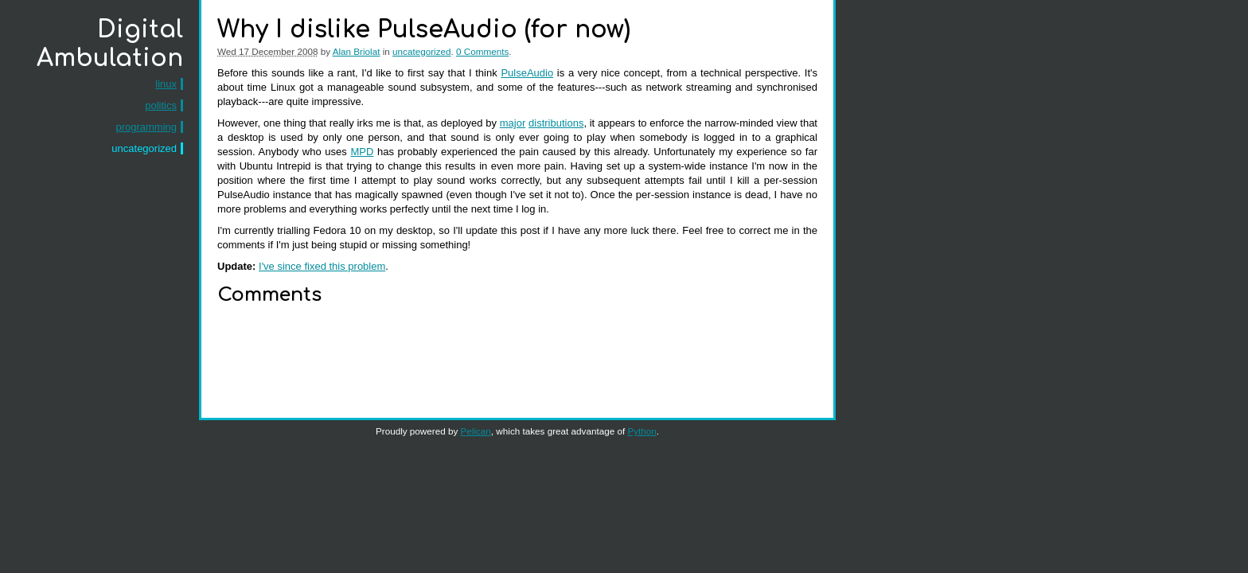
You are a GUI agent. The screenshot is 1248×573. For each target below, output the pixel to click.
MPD (361, 152)
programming (146, 127)
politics (161, 105)
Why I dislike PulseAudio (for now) (423, 30)
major (513, 123)
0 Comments (482, 51)
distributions (555, 123)
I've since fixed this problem (322, 266)
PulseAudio (527, 73)
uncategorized (144, 148)
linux (166, 84)
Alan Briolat (356, 51)
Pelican (476, 431)
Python (641, 431)
